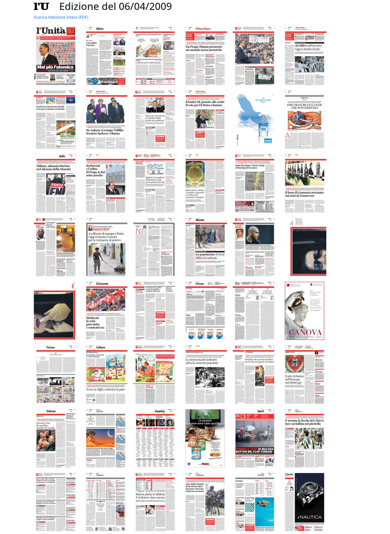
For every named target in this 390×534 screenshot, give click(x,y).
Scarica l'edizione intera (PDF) (61, 17)
